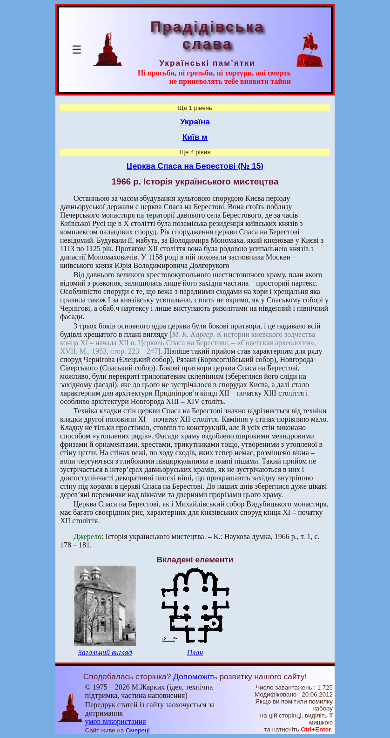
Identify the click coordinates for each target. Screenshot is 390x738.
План (195, 652)
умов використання (115, 721)
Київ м (195, 137)
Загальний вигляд (105, 652)
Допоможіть (195, 676)
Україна (195, 121)
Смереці (138, 730)
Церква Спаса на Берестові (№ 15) (195, 166)
